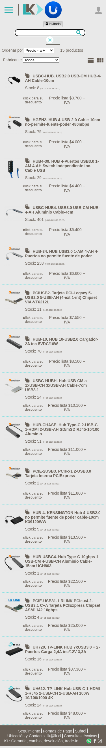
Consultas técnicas (80, 737)
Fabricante (12, 61)
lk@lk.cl (54, 737)
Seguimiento (29, 732)
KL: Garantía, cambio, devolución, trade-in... (43, 742)
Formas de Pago (57, 732)
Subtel (80, 732)
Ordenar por (12, 52)
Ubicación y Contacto (26, 737)
